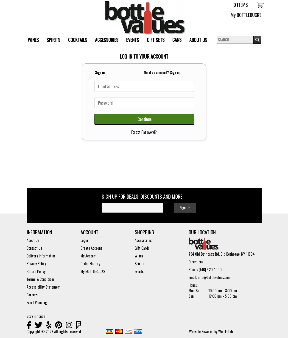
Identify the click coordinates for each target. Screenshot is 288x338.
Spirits (139, 263)
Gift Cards (142, 248)
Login (84, 240)
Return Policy (36, 271)
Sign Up (184, 208)
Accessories (143, 240)
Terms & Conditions (41, 279)
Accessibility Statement (44, 287)
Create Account (91, 248)
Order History (90, 263)
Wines (139, 256)
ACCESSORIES (105, 40)
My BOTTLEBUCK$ (246, 14)
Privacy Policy (36, 263)
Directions (196, 262)
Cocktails (77, 39)
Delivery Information (41, 256)
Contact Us (34, 248)
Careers (32, 294)
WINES (31, 40)
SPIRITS (52, 40)
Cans (177, 39)
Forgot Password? (144, 132)
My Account (89, 256)
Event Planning (37, 302)
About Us (196, 40)
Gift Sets (154, 40)
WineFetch (225, 331)
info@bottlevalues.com (214, 277)
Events (132, 39)
